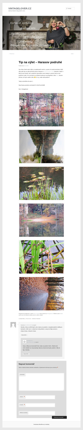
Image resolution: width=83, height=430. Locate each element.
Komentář (22, 374)
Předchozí (11, 53)
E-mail (22, 405)
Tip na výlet (36, 313)
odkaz (61, 313)
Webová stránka (23, 412)
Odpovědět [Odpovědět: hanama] (24, 335)
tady (57, 75)
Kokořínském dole (49, 71)
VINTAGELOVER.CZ (19, 8)
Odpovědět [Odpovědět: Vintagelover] (26, 354)
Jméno (22, 397)
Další (73, 53)
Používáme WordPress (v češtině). (41, 424)
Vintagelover (50, 313)
